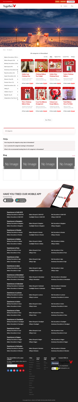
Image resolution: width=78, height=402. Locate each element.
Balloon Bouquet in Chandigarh (36, 321)
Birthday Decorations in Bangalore (15, 223)
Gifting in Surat (32, 333)
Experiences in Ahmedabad (15, 275)
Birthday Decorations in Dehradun (15, 348)
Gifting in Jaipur (55, 270)
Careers (38, 363)
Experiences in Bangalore (14, 221)
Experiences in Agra (13, 257)
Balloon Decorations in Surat (14, 333)
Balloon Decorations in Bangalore (15, 226)
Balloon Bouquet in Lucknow (36, 295)
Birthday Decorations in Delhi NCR (15, 214)
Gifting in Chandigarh (34, 324)
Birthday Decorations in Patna (14, 312)
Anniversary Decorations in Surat (59, 333)
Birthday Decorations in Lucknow (15, 295)
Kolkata (31, 367)
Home (4, 49)
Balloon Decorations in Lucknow (14, 297)
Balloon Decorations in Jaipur (14, 270)
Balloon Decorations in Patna (14, 315)
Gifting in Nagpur (33, 342)
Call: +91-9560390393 (7, 1)
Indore (30, 383)
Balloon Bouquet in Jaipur (35, 268)
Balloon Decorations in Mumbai (14, 235)
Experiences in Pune (13, 248)
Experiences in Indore (13, 301)
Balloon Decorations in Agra (13, 261)
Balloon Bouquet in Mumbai (35, 232)
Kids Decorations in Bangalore (58, 223)
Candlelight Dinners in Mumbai (36, 235)
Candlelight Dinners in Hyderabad (37, 288)
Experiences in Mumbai (14, 230)
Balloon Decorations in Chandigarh (15, 324)
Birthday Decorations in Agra (14, 259)
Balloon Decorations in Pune (13, 252)
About (37, 361)
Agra (30, 371)
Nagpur (31, 392)
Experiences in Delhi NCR (15, 212)
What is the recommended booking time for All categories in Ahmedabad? (24, 149)
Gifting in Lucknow (33, 297)
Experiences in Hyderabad (15, 283)
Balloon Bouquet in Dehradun (36, 348)
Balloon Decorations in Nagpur (14, 342)
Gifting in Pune (32, 252)
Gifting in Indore (33, 306)
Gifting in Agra (32, 261)
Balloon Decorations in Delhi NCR (15, 217)
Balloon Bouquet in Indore (35, 303)
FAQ (45, 365)
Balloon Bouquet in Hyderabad (36, 286)
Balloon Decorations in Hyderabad (15, 288)
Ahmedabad (32, 376)
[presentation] (3, 168)
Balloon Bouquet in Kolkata (35, 241)
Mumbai (31, 364)
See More (48, 120)
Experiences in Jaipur (13, 266)
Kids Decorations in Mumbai (58, 232)
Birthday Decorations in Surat (14, 330)
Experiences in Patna (13, 310)
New (51, 56)
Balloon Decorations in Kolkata (14, 243)
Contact (38, 368)
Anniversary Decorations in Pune (59, 252)
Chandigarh (31, 387)
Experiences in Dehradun (14, 346)
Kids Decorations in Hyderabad (58, 286)
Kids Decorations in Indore (57, 303)
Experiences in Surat (13, 328)
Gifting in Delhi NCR (56, 217)
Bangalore (31, 362)
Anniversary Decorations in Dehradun (60, 351)
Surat (30, 390)
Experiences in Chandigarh (15, 319)
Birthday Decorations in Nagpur (14, 339)
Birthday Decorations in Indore (14, 303)
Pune (30, 369)
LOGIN (57, 1)
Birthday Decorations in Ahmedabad (15, 277)
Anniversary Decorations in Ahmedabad (60, 279)
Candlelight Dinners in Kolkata (36, 243)
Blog (72, 6)
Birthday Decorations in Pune (14, 250)
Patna (30, 385)
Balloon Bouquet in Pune (35, 250)
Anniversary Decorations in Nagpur (59, 342)
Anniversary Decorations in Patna (59, 315)
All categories (9, 49)
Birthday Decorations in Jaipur (14, 268)
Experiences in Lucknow (14, 292)
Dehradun (31, 394)
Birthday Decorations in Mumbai (14, 232)
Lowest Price (66, 56)
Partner (38, 366)
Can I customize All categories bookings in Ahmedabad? (19, 145)
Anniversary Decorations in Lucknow (60, 297)
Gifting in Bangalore (55, 226)
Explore (65, 6)
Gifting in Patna (32, 315)
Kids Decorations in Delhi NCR (58, 214)
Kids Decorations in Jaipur (57, 268)
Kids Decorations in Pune (57, 250)
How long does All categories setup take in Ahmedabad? (19, 142)
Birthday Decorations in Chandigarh (15, 321)
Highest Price (57, 56)
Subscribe (20, 365)
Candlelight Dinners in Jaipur (36, 270)
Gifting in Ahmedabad (34, 279)
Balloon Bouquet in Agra (35, 259)
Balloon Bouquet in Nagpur (35, 339)
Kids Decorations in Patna (57, 312)
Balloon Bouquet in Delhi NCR (36, 214)
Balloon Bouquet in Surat (35, 330)
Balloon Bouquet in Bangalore (36, 223)
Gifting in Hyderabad (56, 288)
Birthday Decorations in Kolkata (14, 241)
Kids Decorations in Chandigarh (58, 321)
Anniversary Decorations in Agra (58, 261)
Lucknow (31, 380)
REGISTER (63, 1)
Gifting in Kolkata (55, 243)
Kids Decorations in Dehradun (58, 348)
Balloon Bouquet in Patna (35, 312)
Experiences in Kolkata (14, 239)
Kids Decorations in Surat (57, 330)
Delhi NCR (31, 360)
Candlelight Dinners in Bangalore (36, 226)
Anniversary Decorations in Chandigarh (60, 324)
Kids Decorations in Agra (57, 259)
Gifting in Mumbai (55, 235)
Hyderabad (31, 378)
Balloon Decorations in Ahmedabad (15, 279)
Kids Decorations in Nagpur (57, 339)
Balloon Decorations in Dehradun (15, 351)
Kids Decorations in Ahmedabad (58, 277)
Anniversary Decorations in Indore (59, 306)
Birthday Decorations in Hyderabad (15, 286)
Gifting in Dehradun (33, 351)
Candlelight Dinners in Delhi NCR (37, 217)
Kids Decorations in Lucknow (58, 295)
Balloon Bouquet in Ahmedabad (36, 277)
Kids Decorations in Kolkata (57, 241)
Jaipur (30, 373)
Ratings (73, 56)
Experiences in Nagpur (14, 337)
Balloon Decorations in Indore (14, 306)
